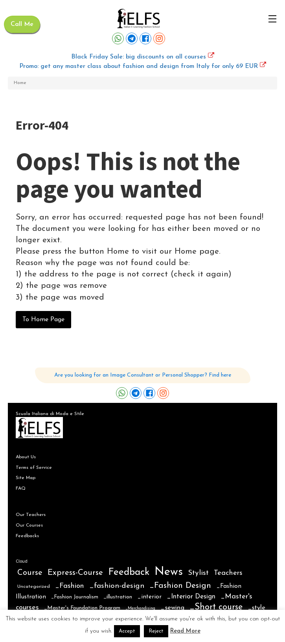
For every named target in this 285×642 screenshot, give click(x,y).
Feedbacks (27, 536)
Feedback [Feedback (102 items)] (128, 572)
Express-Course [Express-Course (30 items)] (75, 573)
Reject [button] (156, 631)
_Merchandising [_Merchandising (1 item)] (140, 608)
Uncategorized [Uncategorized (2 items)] (33, 586)
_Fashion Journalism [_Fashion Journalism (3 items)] (74, 597)
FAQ (21, 488)
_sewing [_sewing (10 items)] (172, 607)
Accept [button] (127, 631)
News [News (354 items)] (168, 572)
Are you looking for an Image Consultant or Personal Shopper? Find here (142, 375)
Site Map (25, 478)
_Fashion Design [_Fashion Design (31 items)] (180, 586)
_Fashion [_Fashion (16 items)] (69, 586)
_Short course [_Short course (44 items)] (216, 607)
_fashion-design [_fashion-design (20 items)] (116, 586)
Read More (185, 631)
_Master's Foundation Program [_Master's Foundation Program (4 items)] (82, 608)
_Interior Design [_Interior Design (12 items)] (191, 596)
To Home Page (43, 319)
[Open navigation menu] (272, 19)
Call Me (22, 24)
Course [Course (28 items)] (29, 573)
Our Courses (29, 525)
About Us (26, 457)
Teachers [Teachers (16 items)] (228, 573)
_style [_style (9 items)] (256, 608)
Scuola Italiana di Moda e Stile (50, 414)
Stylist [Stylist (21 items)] (198, 573)
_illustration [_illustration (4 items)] (117, 597)
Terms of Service (34, 467)
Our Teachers (31, 514)
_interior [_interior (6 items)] (149, 597)
